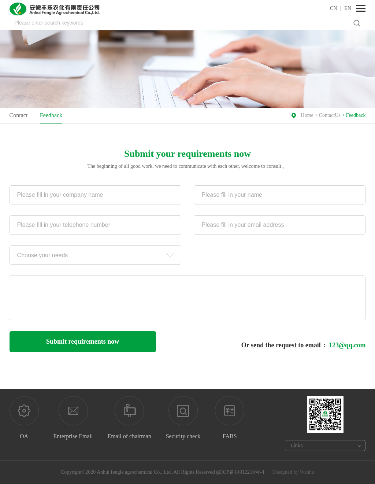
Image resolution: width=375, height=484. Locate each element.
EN (347, 8)
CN (333, 8)
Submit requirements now (82, 341)
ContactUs (330, 115)
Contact (19, 115)
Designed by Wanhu (293, 472)
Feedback (51, 115)
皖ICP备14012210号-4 (240, 472)
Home (307, 115)
